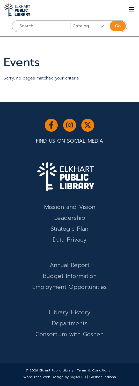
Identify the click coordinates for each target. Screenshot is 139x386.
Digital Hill (78, 376)
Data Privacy (69, 239)
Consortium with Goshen (69, 334)
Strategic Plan (69, 228)
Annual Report (69, 265)
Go (118, 26)
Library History (69, 312)
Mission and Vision (69, 207)
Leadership (69, 218)
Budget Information (70, 276)
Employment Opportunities (69, 287)
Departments (69, 323)
